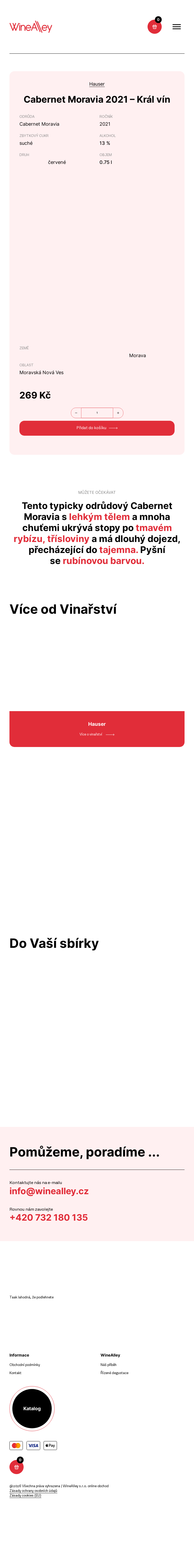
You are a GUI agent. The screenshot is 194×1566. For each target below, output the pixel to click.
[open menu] (177, 26)
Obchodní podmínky (24, 1365)
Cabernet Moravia (39, 124)
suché (26, 143)
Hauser (97, 84)
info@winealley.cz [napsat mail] (50, 1190)
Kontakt (15, 1373)
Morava (137, 355)
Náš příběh (109, 1365)
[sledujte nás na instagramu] (101, 27)
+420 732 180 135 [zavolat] (50, 1217)
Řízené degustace (114, 1373)
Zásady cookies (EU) (25, 1496)
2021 (104, 124)
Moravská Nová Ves (41, 372)
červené (57, 162)
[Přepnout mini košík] (155, 27)
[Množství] (97, 413)
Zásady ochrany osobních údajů (33, 1491)
